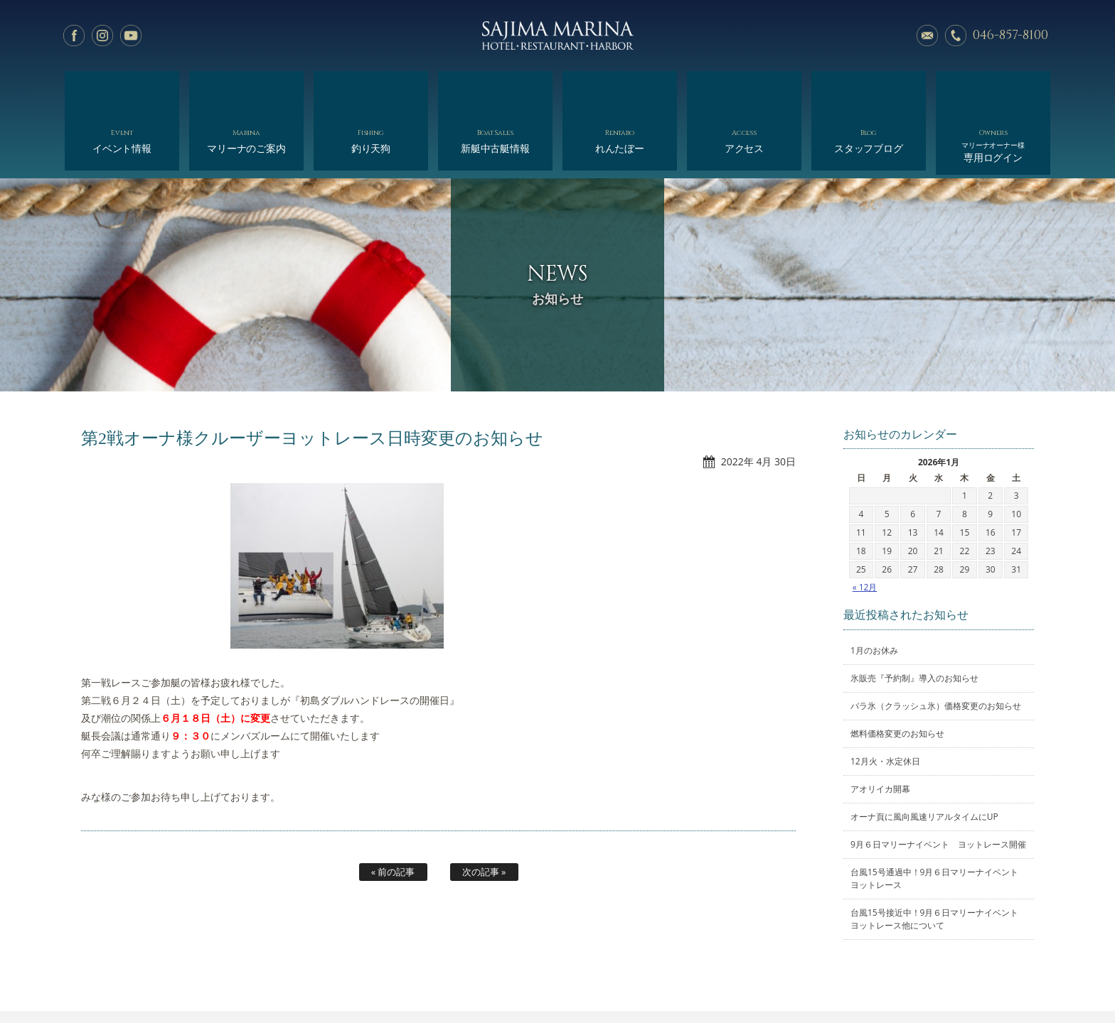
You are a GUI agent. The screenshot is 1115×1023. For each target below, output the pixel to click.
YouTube (131, 35)
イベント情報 (122, 90)
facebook (74, 35)
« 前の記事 (393, 814)
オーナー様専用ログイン (890, 978)
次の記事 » (484, 814)
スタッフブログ (868, 90)
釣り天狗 (371, 90)
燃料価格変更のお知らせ (897, 676)
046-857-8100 (1010, 35)
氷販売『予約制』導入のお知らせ (914, 621)
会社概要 (604, 978)
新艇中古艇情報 (495, 90)
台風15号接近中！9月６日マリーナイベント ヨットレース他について (938, 861)
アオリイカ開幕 (880, 731)
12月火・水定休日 (885, 704)
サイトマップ (800, 978)
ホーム (201, 978)
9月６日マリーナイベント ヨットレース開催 (938, 787)
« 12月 (865, 530)
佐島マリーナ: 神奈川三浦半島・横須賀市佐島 (557, 35)
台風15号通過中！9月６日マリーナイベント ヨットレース (938, 820)
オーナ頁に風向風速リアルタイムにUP (924, 759)
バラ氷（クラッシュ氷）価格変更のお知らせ (935, 648)
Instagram (102, 35)
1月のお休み (874, 593)
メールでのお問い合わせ (927, 35)
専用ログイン (993, 94)
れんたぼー (619, 90)
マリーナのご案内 (246, 90)
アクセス (744, 90)
